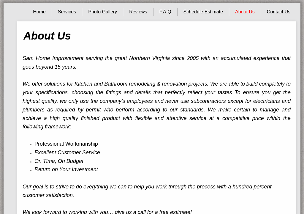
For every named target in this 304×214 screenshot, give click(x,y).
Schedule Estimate (203, 11)
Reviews (138, 11)
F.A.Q (165, 11)
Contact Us (278, 11)
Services (67, 11)
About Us (245, 11)
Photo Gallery (102, 11)
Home (39, 11)
